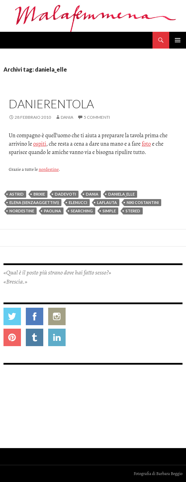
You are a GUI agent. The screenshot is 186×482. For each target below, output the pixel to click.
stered (133, 211)
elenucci (78, 202)
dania (92, 194)
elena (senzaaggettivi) (34, 202)
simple (109, 211)
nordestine (49, 169)
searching (82, 211)
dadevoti (65, 194)
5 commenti (97, 117)
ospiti (39, 144)
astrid (16, 194)
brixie (39, 194)
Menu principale (177, 40)
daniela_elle (121, 194)
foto (146, 144)
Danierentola (51, 104)
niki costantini (143, 202)
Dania (67, 117)
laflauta (107, 202)
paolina (52, 211)
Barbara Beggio (169, 473)
